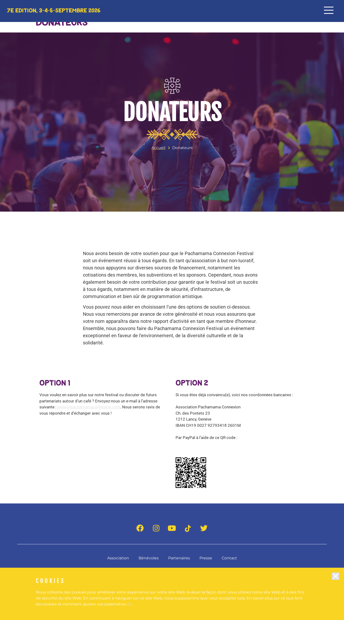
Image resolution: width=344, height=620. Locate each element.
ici (129, 608)
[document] (172, 310)
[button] (335, 580)
